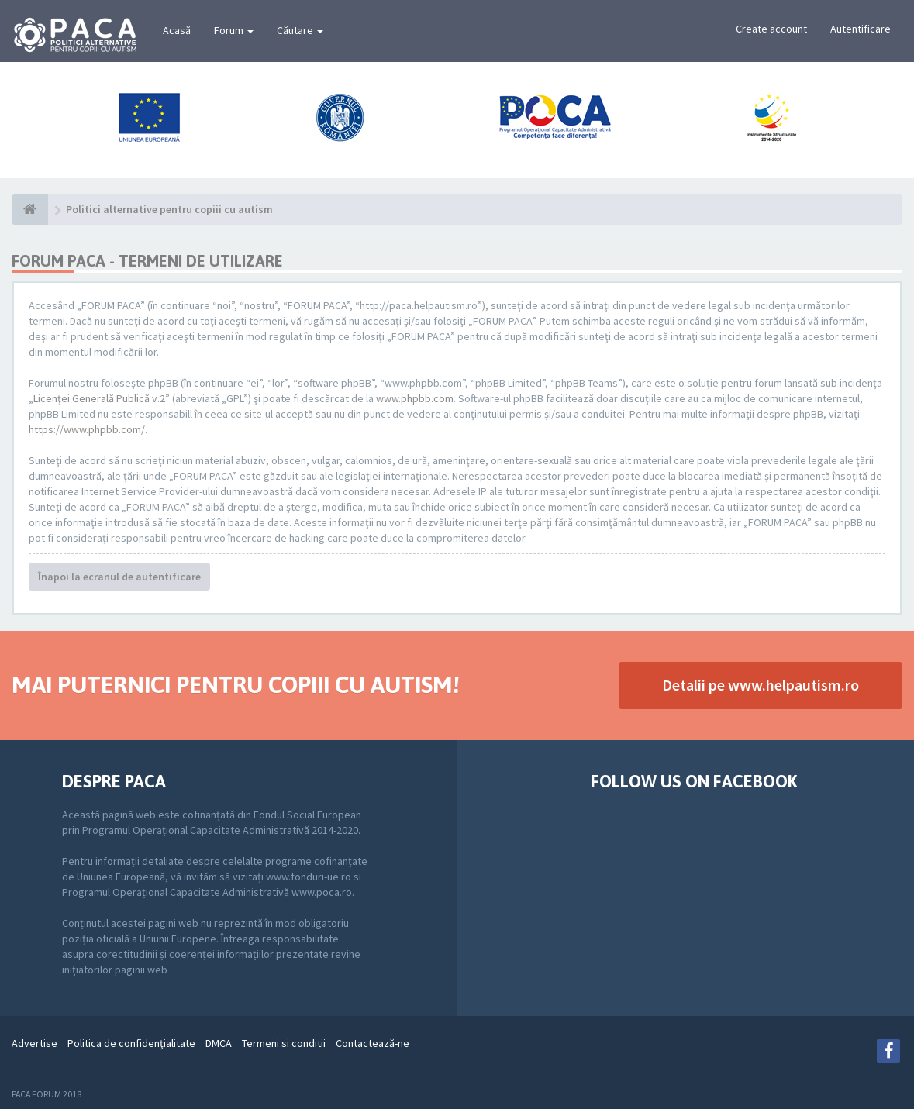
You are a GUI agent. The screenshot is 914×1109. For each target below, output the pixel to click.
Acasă (177, 30)
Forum (234, 30)
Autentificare (860, 29)
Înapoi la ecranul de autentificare (119, 577)
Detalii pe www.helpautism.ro (760, 684)
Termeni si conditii (284, 1043)
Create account (771, 29)
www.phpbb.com (415, 398)
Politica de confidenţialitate (131, 1043)
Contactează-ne (372, 1043)
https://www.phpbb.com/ (87, 429)
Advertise (34, 1043)
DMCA (218, 1043)
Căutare (300, 30)
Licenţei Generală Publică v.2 (99, 398)
